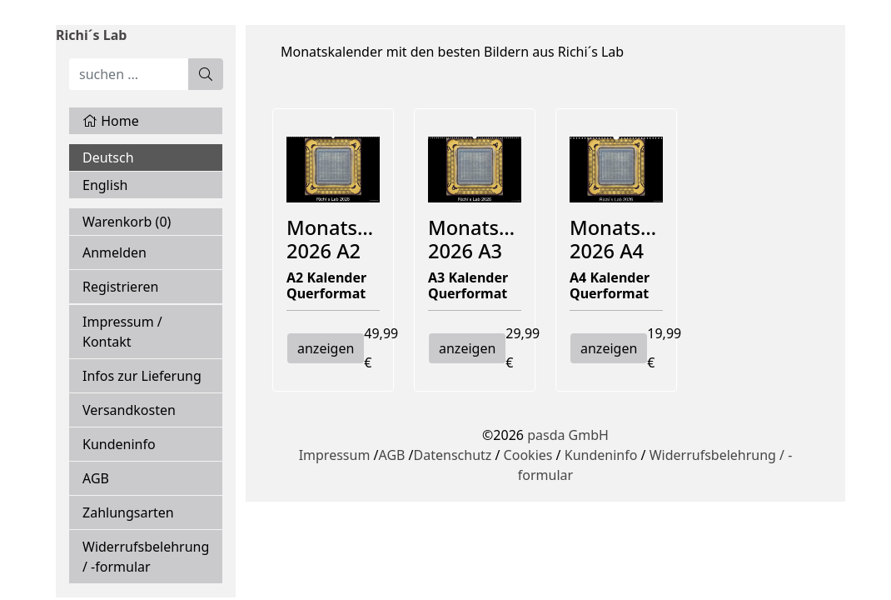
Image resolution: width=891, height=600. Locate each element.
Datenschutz (453, 455)
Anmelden (114, 252)
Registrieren (120, 287)
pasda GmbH (568, 435)
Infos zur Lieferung (142, 376)
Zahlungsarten (128, 512)
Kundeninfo (119, 444)
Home (110, 121)
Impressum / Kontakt (122, 331)
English (104, 185)
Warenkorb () (126, 221)
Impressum (335, 455)
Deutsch (108, 157)
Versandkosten (129, 410)
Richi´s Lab (91, 35)
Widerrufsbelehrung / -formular (145, 557)
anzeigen (325, 348)
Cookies (528, 455)
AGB (95, 478)
